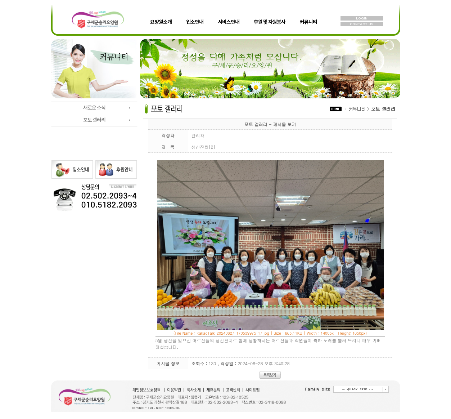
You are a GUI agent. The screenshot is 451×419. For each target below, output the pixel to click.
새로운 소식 (94, 108)
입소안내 (195, 15)
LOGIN (361, 18)
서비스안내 (229, 15)
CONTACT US (361, 24)
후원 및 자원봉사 (270, 15)
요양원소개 (161, 15)
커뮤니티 (308, 15)
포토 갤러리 (94, 120)
